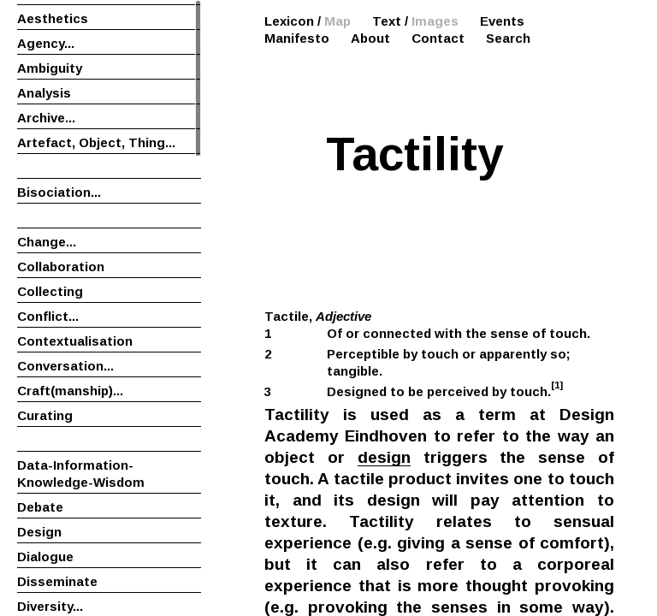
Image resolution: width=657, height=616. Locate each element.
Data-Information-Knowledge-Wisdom (81, 473)
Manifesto (296, 38)
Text (386, 21)
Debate (40, 507)
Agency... (45, 43)
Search (508, 38)
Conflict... (48, 316)
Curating (45, 415)
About (370, 38)
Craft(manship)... (70, 390)
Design (39, 531)
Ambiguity (49, 68)
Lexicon (289, 21)
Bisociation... (59, 192)
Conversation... (65, 365)
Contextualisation (75, 341)
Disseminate (57, 581)
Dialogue (45, 556)
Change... (46, 241)
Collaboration (60, 266)
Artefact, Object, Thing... (96, 142)
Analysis (44, 93)
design (384, 457)
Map (337, 21)
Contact (438, 38)
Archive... (46, 117)
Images (435, 21)
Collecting (50, 291)
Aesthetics (52, 18)
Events (502, 21)
